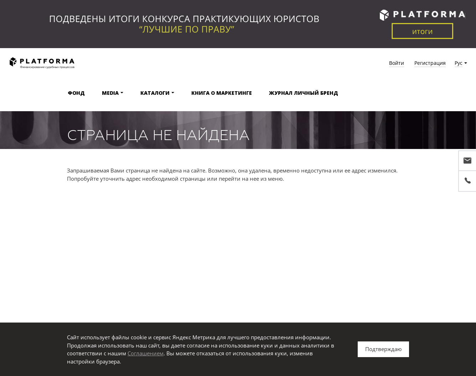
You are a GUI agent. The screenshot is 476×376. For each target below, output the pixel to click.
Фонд (76, 92)
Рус (458, 63)
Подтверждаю (383, 348)
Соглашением (146, 353)
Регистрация (430, 63)
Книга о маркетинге (221, 92)
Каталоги (155, 92)
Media (110, 92)
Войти (396, 63)
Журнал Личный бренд (303, 92)
